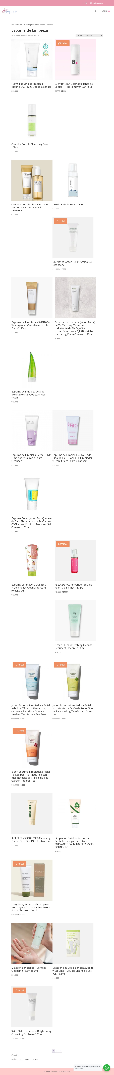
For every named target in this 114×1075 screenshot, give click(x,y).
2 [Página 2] (56, 1050)
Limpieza (31, 24)
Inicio (13, 24)
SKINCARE (21, 24)
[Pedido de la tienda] (89, 35)
